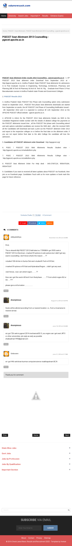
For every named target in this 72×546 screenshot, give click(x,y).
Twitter (42, 223)
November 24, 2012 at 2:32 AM (58, 238)
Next (67, 435)
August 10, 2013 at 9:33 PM (59, 301)
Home (3, 16)
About (23, 538)
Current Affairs (7, 21)
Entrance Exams (56, 16)
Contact (31, 538)
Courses (18, 21)
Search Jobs (23, 16)
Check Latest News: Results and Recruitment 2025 (31, 542)
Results (45, 16)
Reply (6, 291)
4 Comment (47, 215)
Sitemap (47, 538)
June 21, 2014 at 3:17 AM (60, 354)
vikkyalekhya (16, 237)
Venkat (63, 542)
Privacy (39, 538)
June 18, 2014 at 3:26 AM (60, 326)
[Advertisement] (36, 60)
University (12, 16)
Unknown (14, 353)
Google (23, 223)
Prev (5, 435)
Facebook (32, 223)
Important (35, 16)
